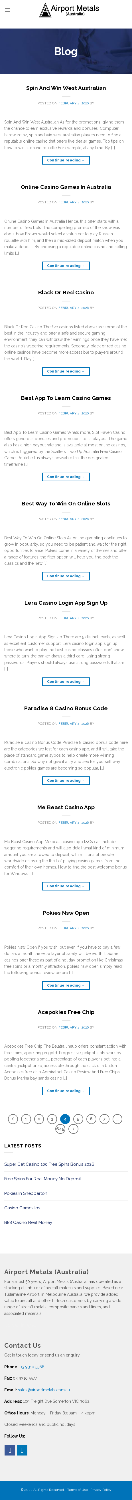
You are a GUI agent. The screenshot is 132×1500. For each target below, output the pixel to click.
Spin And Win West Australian (66, 88)
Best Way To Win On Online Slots (66, 503)
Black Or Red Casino (66, 292)
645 (60, 1128)
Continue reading (66, 160)
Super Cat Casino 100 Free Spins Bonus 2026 (49, 1164)
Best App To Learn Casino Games (66, 398)
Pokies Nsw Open (66, 913)
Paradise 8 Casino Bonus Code (66, 708)
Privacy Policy (100, 1490)
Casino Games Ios (22, 1207)
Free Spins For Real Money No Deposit (43, 1178)
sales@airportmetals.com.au (44, 1390)
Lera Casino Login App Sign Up (66, 603)
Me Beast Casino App (66, 807)
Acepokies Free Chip (66, 1012)
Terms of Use (77, 1490)
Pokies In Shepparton (25, 1193)
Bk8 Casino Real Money (28, 1222)
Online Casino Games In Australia (66, 187)
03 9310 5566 (31, 1367)
